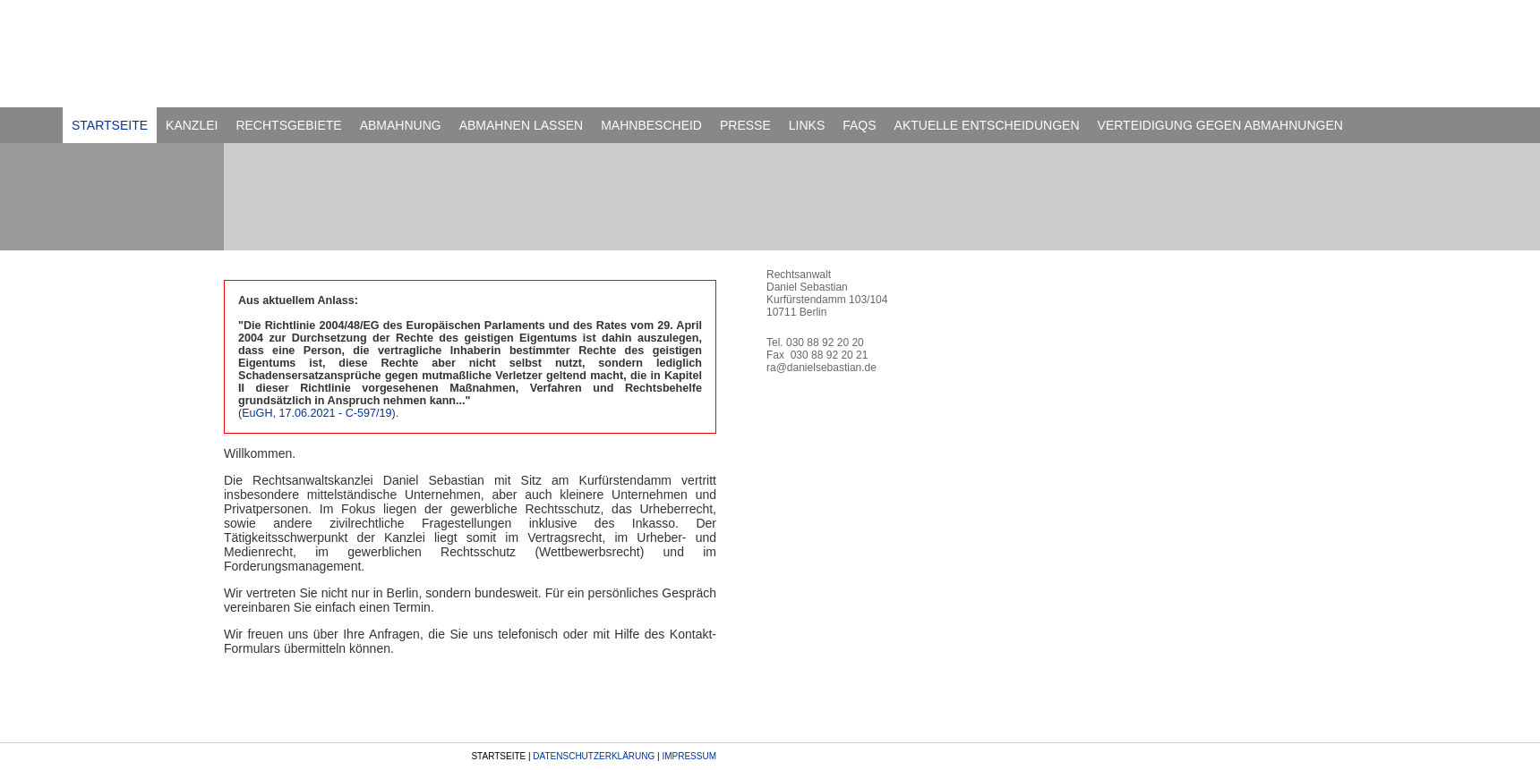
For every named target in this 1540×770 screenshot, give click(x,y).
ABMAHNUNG (400, 125)
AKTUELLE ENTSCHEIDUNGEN (987, 125)
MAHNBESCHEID (651, 125)
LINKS (807, 125)
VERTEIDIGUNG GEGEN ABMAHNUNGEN (1220, 125)
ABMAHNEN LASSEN (521, 125)
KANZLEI (192, 125)
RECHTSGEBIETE (288, 125)
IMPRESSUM (689, 756)
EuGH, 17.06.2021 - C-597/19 (316, 413)
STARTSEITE (110, 125)
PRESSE (745, 125)
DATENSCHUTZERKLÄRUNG (593, 756)
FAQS (859, 125)
